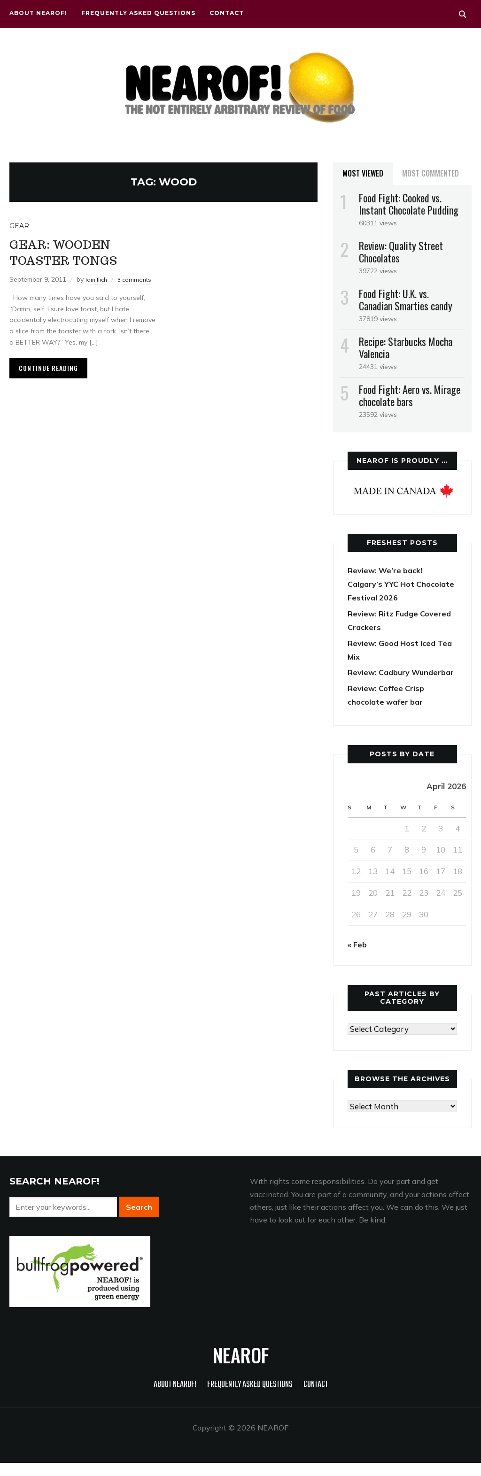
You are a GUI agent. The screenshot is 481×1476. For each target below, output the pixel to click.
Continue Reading (48, 379)
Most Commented (430, 173)
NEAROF (241, 1368)
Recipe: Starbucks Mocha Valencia (405, 347)
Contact (226, 12)
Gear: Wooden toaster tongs (74, 251)
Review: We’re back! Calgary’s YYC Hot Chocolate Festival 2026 (395, 583)
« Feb (358, 957)
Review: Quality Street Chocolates (401, 251)
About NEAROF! (38, 12)
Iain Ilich (97, 279)
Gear (19, 226)
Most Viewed (362, 173)
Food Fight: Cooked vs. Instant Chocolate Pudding (408, 203)
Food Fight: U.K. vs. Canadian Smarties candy (405, 299)
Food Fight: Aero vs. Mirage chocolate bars (409, 395)
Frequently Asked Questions (138, 12)
